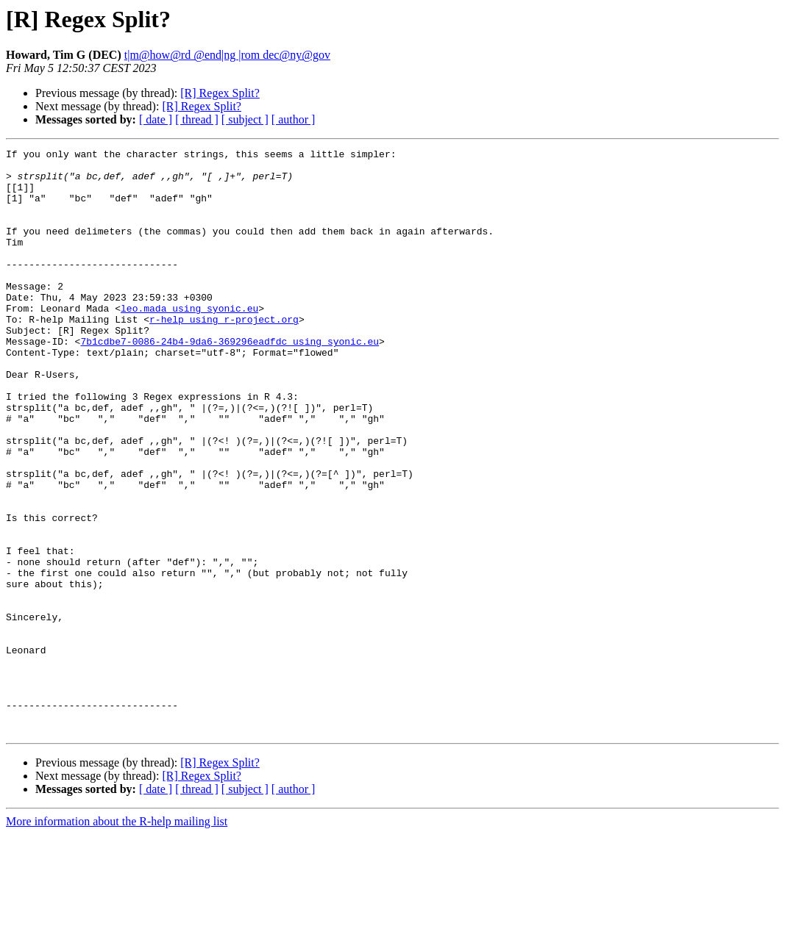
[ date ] (155, 119)
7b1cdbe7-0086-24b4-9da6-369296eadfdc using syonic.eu (229, 380)
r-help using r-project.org (224, 354)
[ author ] (293, 119)
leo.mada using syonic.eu (189, 341)
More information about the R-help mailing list (116, 938)
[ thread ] (197, 119)
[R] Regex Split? (220, 93)
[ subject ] (245, 119)
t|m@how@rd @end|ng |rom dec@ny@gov (227, 55)
